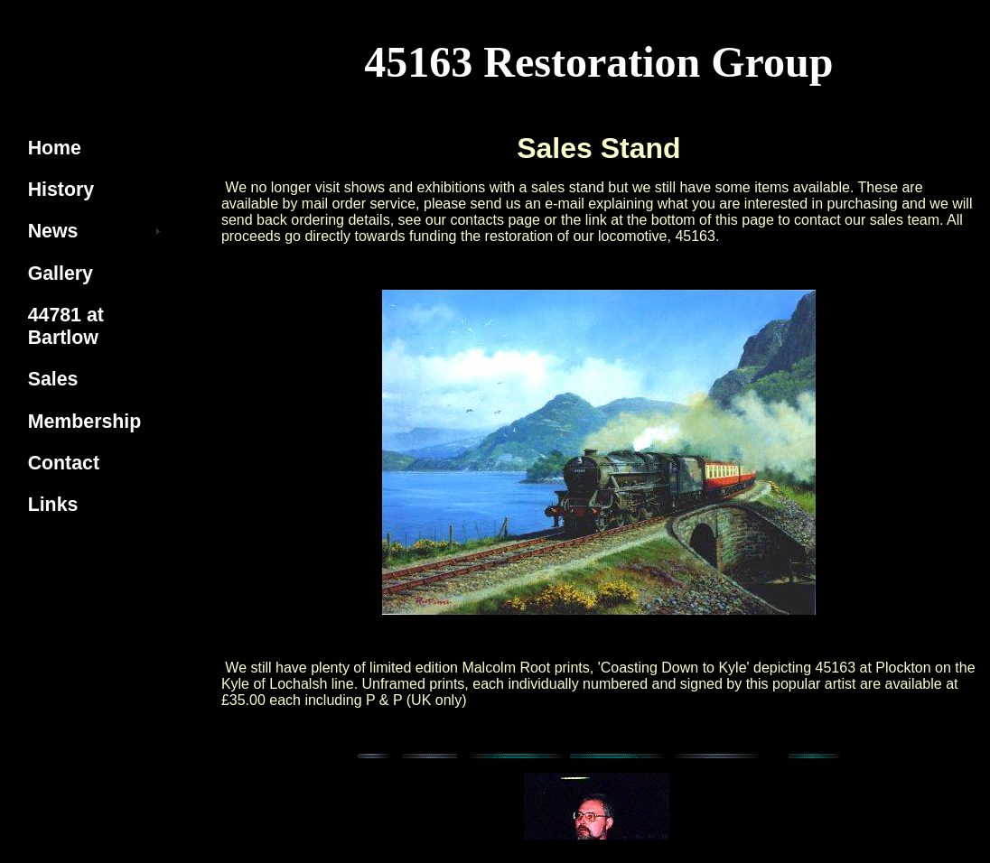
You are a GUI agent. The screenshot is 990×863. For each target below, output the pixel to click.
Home (54, 148)
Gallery (60, 273)
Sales (53, 379)
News (53, 231)
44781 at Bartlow (66, 326)
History (61, 189)
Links (53, 504)
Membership (85, 421)
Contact (63, 463)
